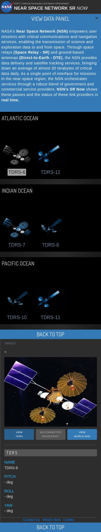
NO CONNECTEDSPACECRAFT (50, 434)
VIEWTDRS (19, 434)
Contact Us (31, 520)
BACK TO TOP (50, 334)
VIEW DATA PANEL (50, 18)
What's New (52, 520)
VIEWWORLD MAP (82, 434)
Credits (68, 520)
